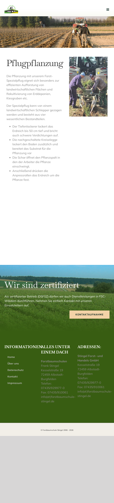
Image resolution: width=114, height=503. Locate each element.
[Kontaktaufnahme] (89, 315)
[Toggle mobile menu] (108, 9)
